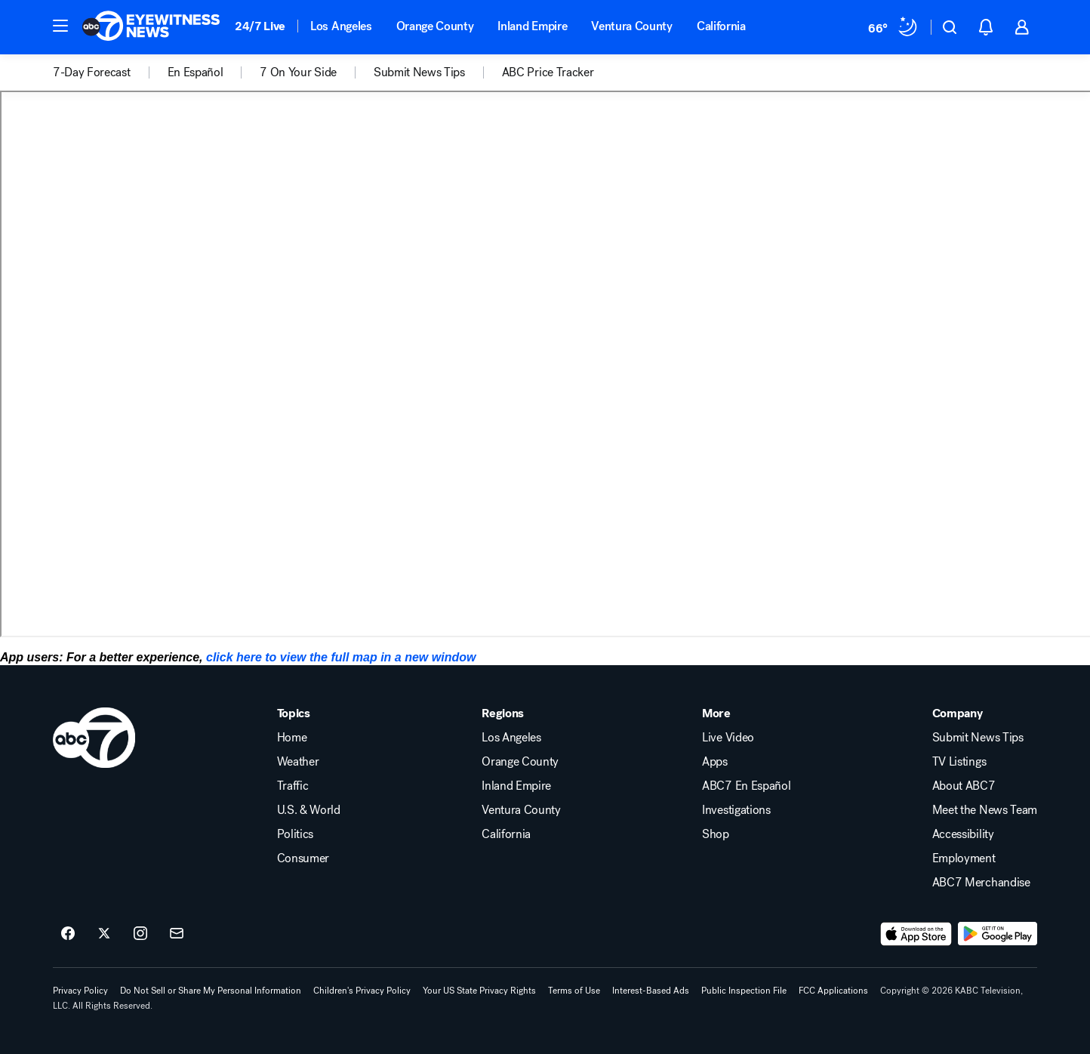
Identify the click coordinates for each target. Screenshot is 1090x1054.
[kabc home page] (94, 737)
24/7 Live (260, 26)
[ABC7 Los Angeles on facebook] (68, 934)
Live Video (728, 738)
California (721, 26)
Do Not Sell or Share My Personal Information (210, 990)
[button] (60, 26)
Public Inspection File (744, 990)
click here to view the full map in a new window (341, 657)
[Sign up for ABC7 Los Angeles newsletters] (177, 934)
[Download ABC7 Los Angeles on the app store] (916, 934)
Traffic (293, 786)
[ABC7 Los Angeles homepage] (151, 27)
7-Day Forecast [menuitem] (92, 72)
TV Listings (959, 762)
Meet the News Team (984, 810)
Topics (293, 713)
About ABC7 (964, 786)
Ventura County (632, 26)
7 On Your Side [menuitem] (298, 72)
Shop (715, 834)
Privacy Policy (80, 990)
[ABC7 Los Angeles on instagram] (140, 934)
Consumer (303, 858)
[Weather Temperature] (893, 27)
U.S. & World (308, 810)
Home (292, 738)
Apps (715, 762)
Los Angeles (340, 26)
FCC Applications (833, 990)
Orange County (435, 26)
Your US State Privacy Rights (479, 990)
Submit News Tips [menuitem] (419, 72)
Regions (503, 713)
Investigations (736, 810)
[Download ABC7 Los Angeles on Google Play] (997, 934)
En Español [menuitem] (195, 72)
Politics (295, 834)
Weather (298, 762)
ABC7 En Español (746, 786)
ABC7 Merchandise (981, 883)
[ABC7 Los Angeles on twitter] (104, 934)
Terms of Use (574, 990)
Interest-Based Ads (650, 990)
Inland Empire (532, 26)
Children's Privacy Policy (362, 990)
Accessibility (963, 834)
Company (957, 713)
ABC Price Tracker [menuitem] (548, 72)
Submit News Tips (978, 738)
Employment (964, 858)
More (716, 713)
